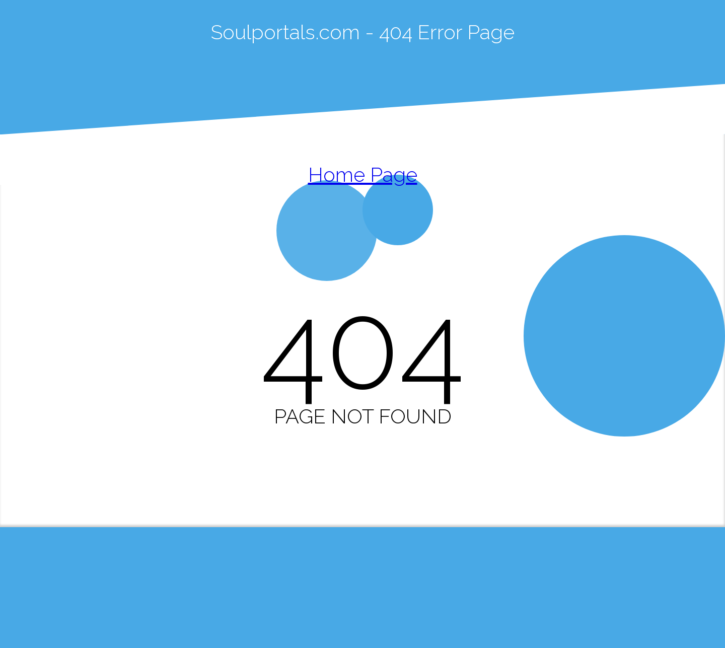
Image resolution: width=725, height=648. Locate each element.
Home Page (362, 174)
